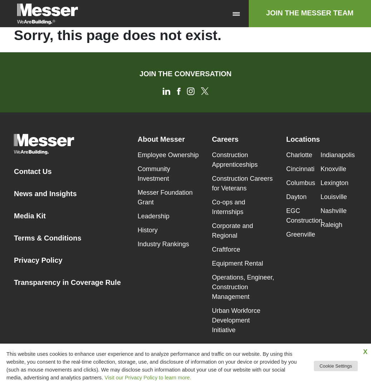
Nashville (334, 210)
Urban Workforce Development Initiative (236, 320)
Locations (303, 139)
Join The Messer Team (309, 13)
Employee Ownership (168, 155)
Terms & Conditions (47, 238)
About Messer (161, 139)
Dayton (296, 196)
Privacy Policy (38, 260)
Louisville (334, 196)
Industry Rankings (163, 244)
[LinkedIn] (167, 91)
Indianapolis (338, 155)
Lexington (334, 182)
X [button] (365, 351)
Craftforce (226, 249)
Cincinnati (300, 169)
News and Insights (45, 194)
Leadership (153, 216)
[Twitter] (204, 91)
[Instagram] (191, 91)
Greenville (300, 234)
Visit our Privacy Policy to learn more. (148, 377)
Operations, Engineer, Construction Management (243, 287)
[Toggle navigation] (236, 13)
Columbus (300, 182)
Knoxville (333, 169)
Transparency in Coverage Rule (67, 282)
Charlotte (299, 155)
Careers (225, 139)
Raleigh (331, 224)
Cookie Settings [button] (336, 366)
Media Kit (30, 216)
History (148, 230)
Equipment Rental (237, 263)
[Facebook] (179, 91)
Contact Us (33, 171)
